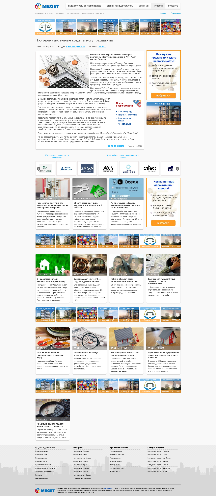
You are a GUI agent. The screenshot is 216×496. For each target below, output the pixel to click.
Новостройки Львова (80, 471)
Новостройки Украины (81, 451)
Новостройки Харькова (81, 468)
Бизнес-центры (115, 471)
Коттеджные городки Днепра (158, 461)
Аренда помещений (117, 468)
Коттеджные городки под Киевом (159, 458)
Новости (158, 6)
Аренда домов (124, 124)
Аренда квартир (116, 451)
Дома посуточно (116, 461)
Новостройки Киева (80, 454)
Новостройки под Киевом (82, 458)
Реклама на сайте (41, 478)
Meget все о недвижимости (45, 490)
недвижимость (109, 488)
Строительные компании (82, 478)
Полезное (173, 6)
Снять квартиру (125, 111)
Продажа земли (41, 461)
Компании (143, 6)
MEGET (102, 46)
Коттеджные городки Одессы (158, 465)
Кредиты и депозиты (75, 46)
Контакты (38, 475)
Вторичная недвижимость (120, 6)
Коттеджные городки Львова (158, 471)
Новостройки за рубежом (82, 475)
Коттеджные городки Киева (157, 454)
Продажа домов (41, 458)
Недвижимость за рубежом (45, 468)
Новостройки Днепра (80, 461)
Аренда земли (115, 465)
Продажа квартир (41, 451)
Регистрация (176, 13)
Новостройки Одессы (80, 465)
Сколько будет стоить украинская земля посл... (123, 156)
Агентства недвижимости (44, 471)
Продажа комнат (41, 454)
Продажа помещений (43, 465)
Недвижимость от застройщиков (84, 6)
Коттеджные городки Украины (158, 451)
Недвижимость (40, 13)
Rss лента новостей (116, 146)
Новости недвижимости (58, 13)
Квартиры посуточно (127, 115)
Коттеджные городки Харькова (159, 468)
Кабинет (162, 13)
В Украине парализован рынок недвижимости (57, 156)
